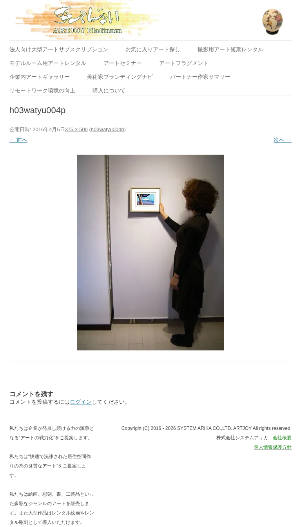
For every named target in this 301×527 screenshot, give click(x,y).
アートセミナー (122, 63)
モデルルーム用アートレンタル (47, 63)
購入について (108, 90)
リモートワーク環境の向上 (42, 90)
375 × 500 (76, 129)
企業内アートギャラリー (39, 77)
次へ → (283, 140)
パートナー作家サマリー (200, 77)
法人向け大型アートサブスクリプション (58, 49)
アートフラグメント (184, 63)
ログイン (81, 402)
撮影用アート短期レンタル (230, 49)
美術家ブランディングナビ (120, 77)
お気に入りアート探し (152, 49)
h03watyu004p (107, 129)
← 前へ (18, 140)
